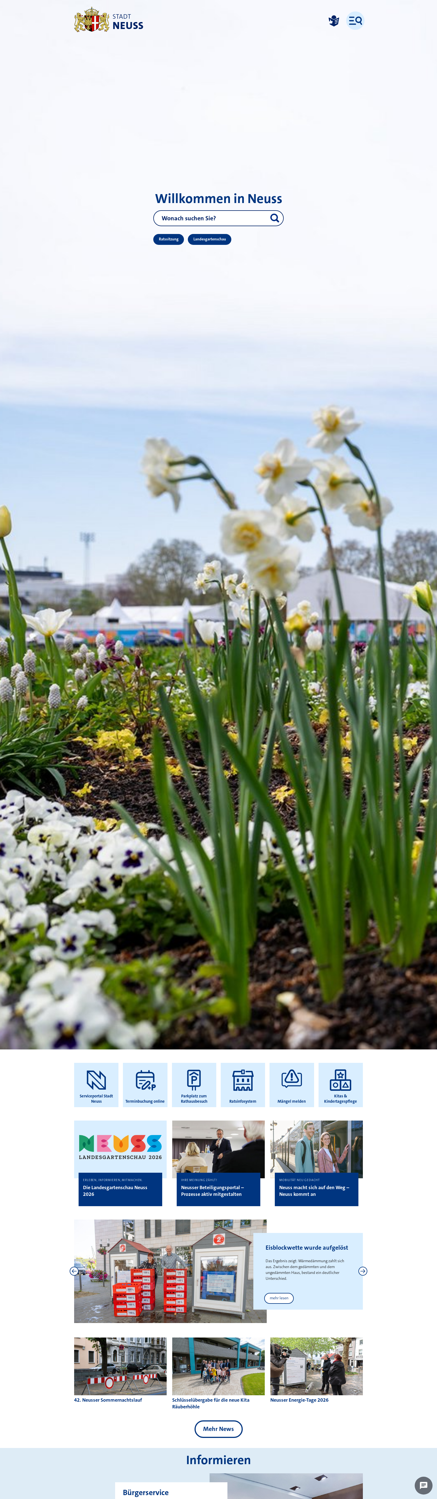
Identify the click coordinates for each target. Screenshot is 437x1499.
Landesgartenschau (209, 239)
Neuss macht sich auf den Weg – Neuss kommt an (314, 1191)
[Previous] (74, 1271)
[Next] (362, 1271)
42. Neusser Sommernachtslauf (108, 1400)
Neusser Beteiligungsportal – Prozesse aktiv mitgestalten (212, 1191)
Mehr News (218, 1429)
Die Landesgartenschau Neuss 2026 (115, 1191)
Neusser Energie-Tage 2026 (299, 1400)
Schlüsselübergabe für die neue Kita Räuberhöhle (210, 1403)
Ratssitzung (169, 239)
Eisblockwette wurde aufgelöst (307, 1248)
